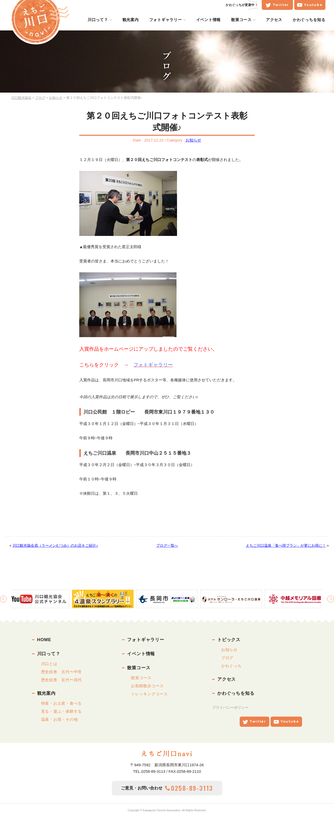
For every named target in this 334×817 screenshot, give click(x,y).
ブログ (227, 657)
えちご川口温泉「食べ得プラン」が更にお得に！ (286, 546)
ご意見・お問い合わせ (167, 788)
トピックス (228, 639)
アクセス (277, 19)
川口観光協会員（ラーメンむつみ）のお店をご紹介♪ (55, 546)
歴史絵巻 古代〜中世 (61, 672)
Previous (3, 599)
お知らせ (193, 140)
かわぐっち (231, 666)
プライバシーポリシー (230, 707)
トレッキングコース (149, 694)
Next (330, 599)
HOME (44, 639)
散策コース (244, 19)
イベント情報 (211, 19)
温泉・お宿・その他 (59, 719)
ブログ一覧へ (167, 546)
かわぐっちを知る (312, 19)
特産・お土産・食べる (61, 703)
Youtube (312, 5)
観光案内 (133, 19)
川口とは (49, 663)
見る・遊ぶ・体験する (61, 711)
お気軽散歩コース (147, 686)
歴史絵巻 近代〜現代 (61, 680)
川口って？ (100, 19)
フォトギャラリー (168, 19)
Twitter (280, 5)
